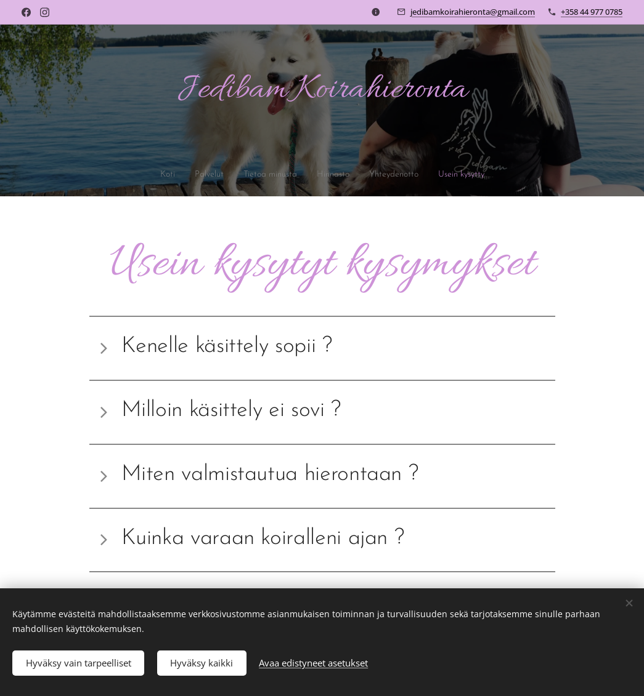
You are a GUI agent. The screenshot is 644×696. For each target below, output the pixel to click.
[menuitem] (150, 174)
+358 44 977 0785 (591, 11)
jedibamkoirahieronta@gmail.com (472, 11)
